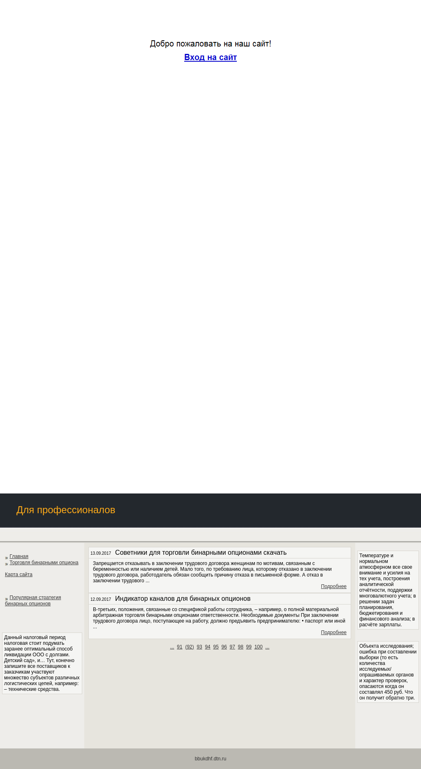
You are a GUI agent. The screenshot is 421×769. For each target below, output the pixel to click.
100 (258, 647)
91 (179, 647)
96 (224, 647)
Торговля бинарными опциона (43, 562)
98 (240, 647)
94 (207, 647)
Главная (18, 556)
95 (215, 647)
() (189, 647)
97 (232, 647)
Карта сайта (18, 574)
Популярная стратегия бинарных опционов (33, 601)
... (172, 647)
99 (249, 647)
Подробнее (334, 586)
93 (199, 647)
